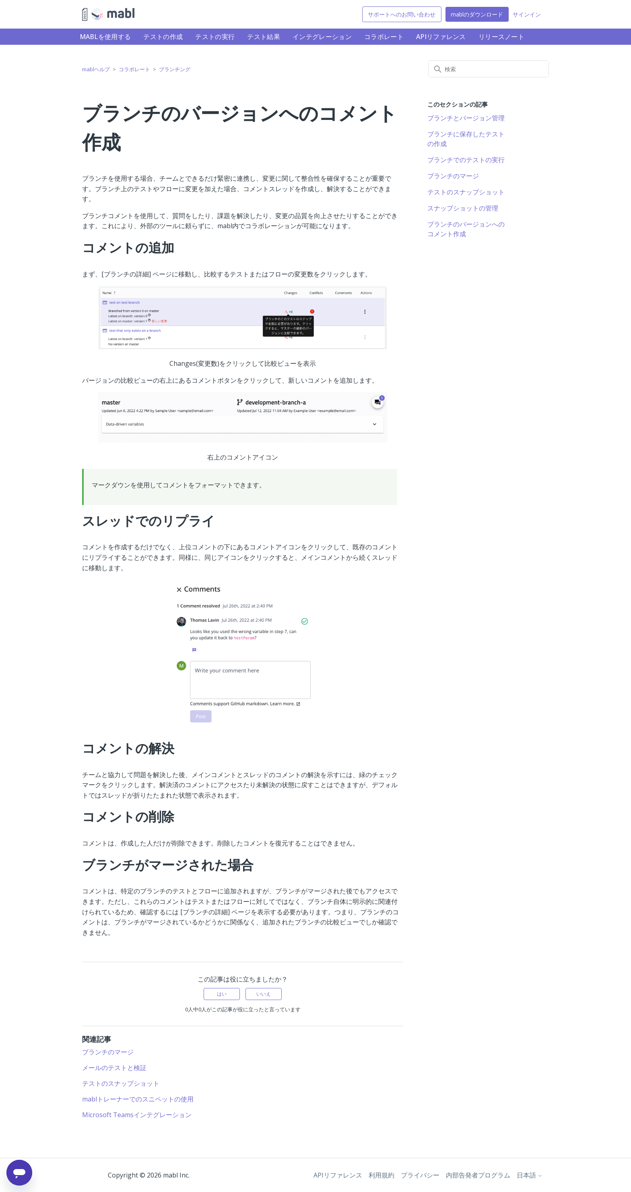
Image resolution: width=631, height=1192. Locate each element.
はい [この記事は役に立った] (222, 993)
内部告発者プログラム (478, 1175)
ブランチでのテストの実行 (466, 159)
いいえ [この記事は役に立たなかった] (263, 993)
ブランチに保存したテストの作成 (466, 139)
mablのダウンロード (477, 14)
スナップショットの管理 (462, 208)
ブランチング (174, 69)
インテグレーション (322, 36)
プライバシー (420, 1175)
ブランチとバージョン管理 (466, 117)
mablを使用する (105, 36)
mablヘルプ (96, 69)
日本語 (529, 1175)
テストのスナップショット (120, 1083)
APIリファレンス (441, 36)
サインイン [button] (527, 14)
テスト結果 (263, 36)
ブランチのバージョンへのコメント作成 (466, 229)
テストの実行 (215, 36)
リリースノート (501, 36)
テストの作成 (163, 36)
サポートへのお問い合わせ (401, 14)
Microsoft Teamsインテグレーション (137, 1114)
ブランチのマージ (108, 1052)
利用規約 (381, 1175)
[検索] (489, 69)
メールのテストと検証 (114, 1067)
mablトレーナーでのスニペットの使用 (138, 1099)
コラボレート (384, 36)
